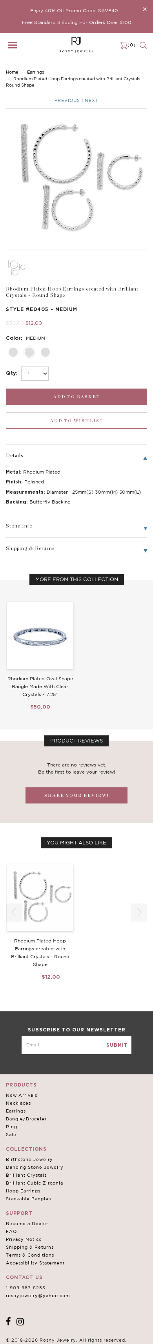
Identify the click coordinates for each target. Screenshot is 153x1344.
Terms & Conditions (30, 1255)
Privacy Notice (24, 1239)
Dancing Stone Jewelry (35, 1167)
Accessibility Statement (35, 1263)
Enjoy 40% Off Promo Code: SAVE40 (74, 10)
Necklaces (18, 1103)
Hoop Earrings (23, 1190)
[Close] (144, 9)
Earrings (35, 72)
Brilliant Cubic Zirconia (34, 1183)
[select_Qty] (35, 374)
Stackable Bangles (28, 1198)
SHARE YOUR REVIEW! (76, 795)
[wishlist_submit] (76, 421)
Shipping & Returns (30, 1247)
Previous (67, 100)
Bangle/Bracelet (26, 1118)
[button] (139, 912)
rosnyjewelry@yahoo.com (38, 1295)
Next (91, 100)
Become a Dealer (27, 1223)
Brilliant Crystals (26, 1175)
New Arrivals (21, 1095)
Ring (11, 1126)
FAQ (11, 1231)
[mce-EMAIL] (76, 1045)
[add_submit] (76, 397)
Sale (11, 1134)
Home (12, 72)
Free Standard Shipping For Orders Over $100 (76, 22)
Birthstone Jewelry (29, 1159)
